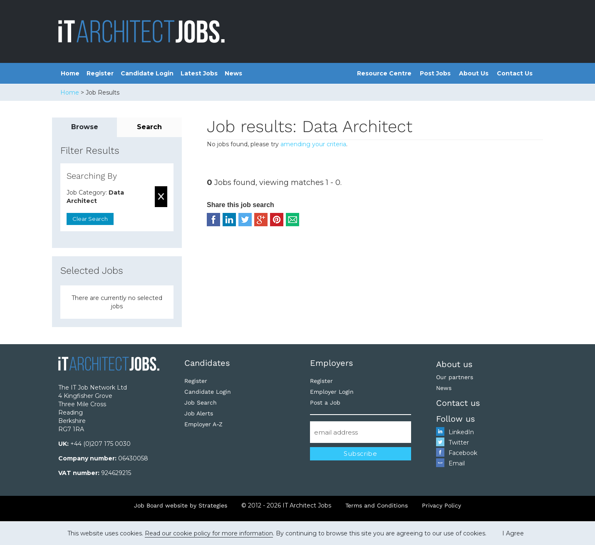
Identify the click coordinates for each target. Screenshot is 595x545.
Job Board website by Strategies (180, 505)
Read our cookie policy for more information (209, 533)
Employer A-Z (203, 424)
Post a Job (325, 402)
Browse (84, 127)
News (233, 73)
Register (100, 73)
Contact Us (515, 73)
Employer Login (332, 391)
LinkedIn (461, 432)
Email (457, 463)
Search (149, 127)
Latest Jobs (199, 73)
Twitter (459, 442)
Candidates (207, 363)
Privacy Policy (441, 505)
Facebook (463, 453)
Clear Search (90, 218)
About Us (473, 73)
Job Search (200, 402)
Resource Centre (384, 73)
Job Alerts (198, 413)
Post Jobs (435, 73)
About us (454, 364)
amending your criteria (313, 144)
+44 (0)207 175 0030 (100, 444)
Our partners (454, 377)
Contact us (458, 403)
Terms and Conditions (376, 505)
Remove (161, 196)
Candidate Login (147, 73)
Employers (331, 363)
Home (70, 73)
